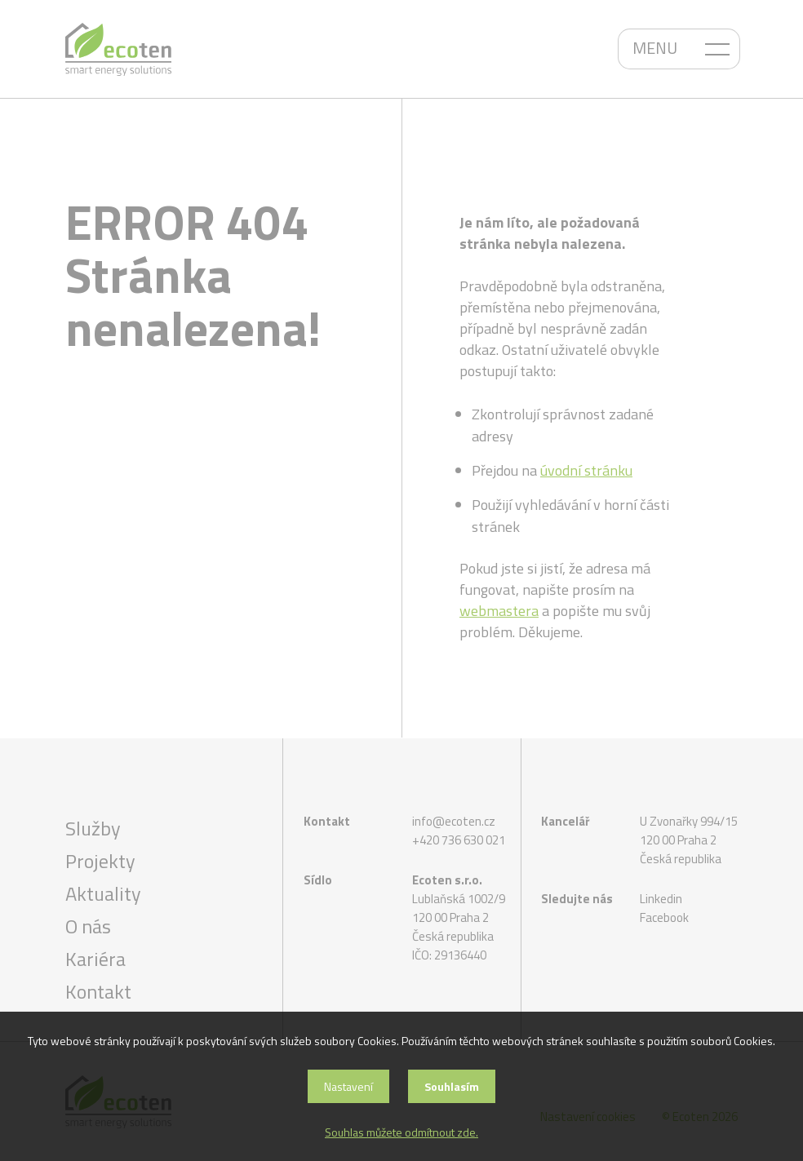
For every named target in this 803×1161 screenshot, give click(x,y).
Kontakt (98, 991)
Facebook (664, 917)
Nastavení (348, 1086)
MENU (654, 47)
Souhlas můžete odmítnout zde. (401, 1132)
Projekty (100, 860)
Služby (93, 828)
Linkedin (661, 898)
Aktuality (103, 893)
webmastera (499, 611)
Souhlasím (451, 1086)
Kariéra (95, 958)
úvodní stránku (586, 470)
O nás (88, 926)
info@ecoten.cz (453, 821)
